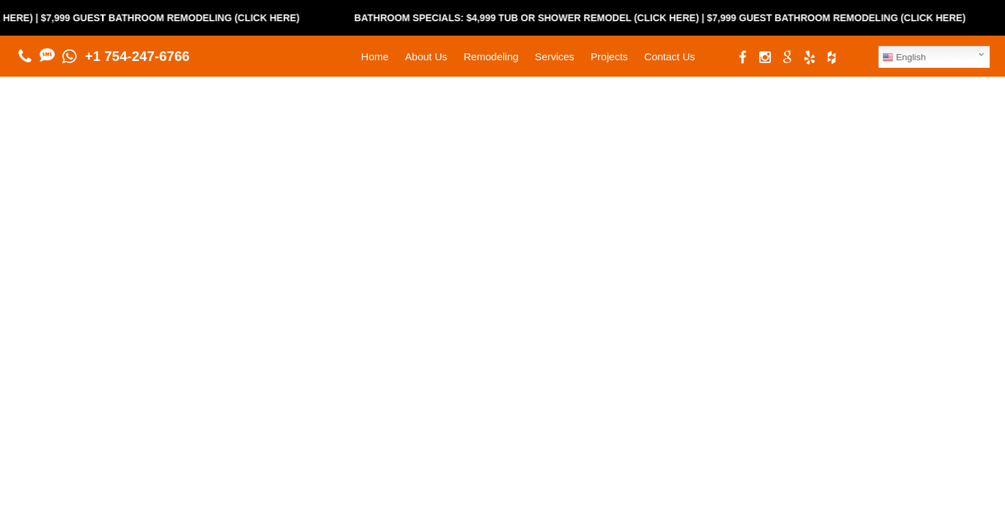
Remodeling (490, 56)
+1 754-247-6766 (137, 56)
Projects (609, 56)
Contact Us (669, 56)
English (904, 57)
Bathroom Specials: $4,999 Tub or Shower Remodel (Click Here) (534, 17)
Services (554, 56)
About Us (426, 56)
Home (375, 56)
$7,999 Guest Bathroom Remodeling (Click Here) (178, 17)
